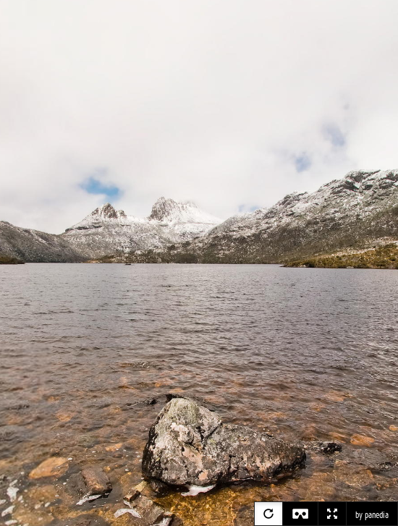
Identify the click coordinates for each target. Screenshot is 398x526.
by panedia (372, 515)
